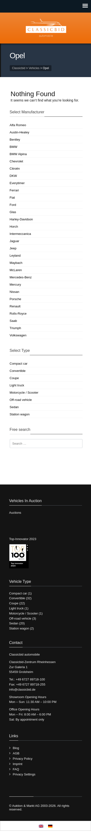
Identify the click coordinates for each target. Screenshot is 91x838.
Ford (13, 205)
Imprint (18, 764)
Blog (16, 748)
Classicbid (18, 68)
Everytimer (17, 183)
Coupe (14, 378)
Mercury (15, 284)
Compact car (19, 363)
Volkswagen (18, 335)
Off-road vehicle (21, 400)
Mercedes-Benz (21, 277)
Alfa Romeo (18, 125)
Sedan (14, 407)
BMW (13, 147)
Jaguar (14, 241)
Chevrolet (16, 161)
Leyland (15, 255)
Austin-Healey (19, 132)
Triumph (15, 328)
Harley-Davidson (21, 219)
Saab (13, 321)
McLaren (16, 270)
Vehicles (34, 68)
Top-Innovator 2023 (22, 539)
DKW (13, 176)
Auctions (15, 512)
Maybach (16, 263)
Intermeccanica (20, 234)
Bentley (15, 139)
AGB (16, 753)
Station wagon (20, 414)
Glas (13, 212)
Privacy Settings (24, 774)
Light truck (17, 385)
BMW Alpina (18, 154)
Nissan (14, 292)
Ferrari (14, 190)
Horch (14, 226)
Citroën (15, 168)
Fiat (12, 197)
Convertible (18, 371)
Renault (15, 306)
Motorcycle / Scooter (24, 392)
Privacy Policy (23, 758)
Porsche (15, 299)
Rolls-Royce (18, 313)
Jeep (13, 248)
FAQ (16, 769)
